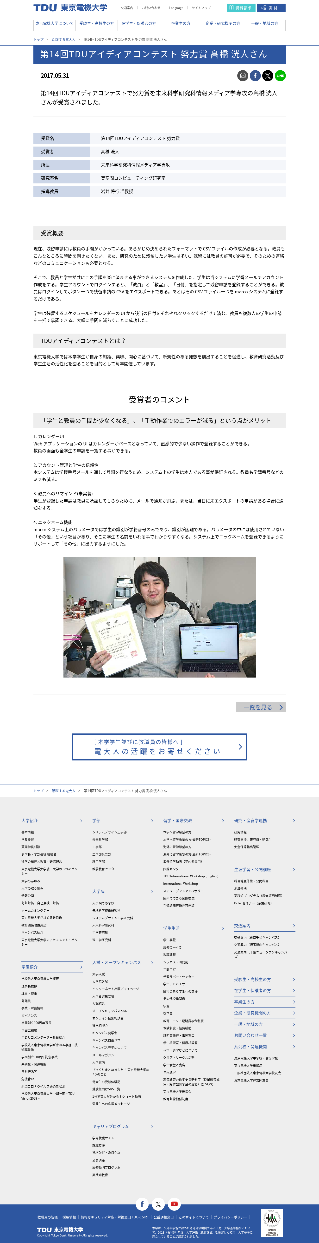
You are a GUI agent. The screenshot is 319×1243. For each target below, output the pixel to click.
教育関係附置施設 (33, 925)
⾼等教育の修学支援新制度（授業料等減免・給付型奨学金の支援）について (191, 1082)
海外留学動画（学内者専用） (183, 861)
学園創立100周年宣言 (36, 1022)
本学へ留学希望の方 (177, 832)
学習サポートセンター (178, 976)
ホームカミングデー (35, 910)
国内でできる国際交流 (178, 898)
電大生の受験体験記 (106, 1081)
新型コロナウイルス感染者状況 (43, 1086)
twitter (267, 75)
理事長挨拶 (29, 986)
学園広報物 (29, 1030)
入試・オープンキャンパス (116, 962)
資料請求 (243, 8)
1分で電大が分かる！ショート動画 (116, 1096)
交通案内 (127, 7)
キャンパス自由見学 (106, 1040)
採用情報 (69, 1217)
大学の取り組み (32, 888)
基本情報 (27, 832)
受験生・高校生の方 (96, 23)
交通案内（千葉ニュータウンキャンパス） (260, 954)
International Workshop (180, 883)
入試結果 (98, 1003)
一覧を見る (258, 707)
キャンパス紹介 (32, 932)
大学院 (98, 891)
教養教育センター (104, 869)
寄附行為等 (29, 1071)
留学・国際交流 (177, 820)
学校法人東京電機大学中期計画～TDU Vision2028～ (48, 1096)
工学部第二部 (101, 854)
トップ (38, 39)
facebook (255, 75)
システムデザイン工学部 (109, 832)
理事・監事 (29, 993)
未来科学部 (100, 839)
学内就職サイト (103, 1137)
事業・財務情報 (32, 1008)
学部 (96, 820)
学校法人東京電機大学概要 (40, 978)
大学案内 (98, 1062)
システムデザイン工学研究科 (112, 917)
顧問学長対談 (30, 846)
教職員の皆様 (48, 1217)
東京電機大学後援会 (177, 1091)
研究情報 (240, 832)
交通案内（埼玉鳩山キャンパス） (257, 944)
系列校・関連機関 (33, 1064)
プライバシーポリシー (230, 1217)
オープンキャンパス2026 (109, 1010)
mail (242, 75)
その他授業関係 (174, 998)
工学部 (97, 846)
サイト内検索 (225, 8)
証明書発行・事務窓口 (178, 1035)
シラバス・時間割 (175, 962)
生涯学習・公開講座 (252, 869)
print (230, 75)
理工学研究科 (101, 939)
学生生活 (171, 928)
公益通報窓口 (164, 1217)
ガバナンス (29, 1015)
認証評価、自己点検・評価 (40, 902)
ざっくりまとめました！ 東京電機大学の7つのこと (120, 1072)
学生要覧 (169, 939)
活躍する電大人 (63, 39)
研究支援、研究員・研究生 (253, 839)
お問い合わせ (151, 7)
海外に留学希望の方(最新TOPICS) (187, 854)
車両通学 (169, 1072)
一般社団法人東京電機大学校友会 (257, 1072)
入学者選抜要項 (103, 996)
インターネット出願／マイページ (115, 988)
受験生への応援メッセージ (111, 1103)
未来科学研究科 (103, 925)
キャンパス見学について (109, 1047)
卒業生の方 (180, 23)
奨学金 (168, 1013)
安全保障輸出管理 (246, 846)
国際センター (172, 869)
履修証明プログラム (106, 1167)
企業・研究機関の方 (223, 23)
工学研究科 (100, 932)
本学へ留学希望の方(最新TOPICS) (187, 839)
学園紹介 (29, 967)
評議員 (26, 1000)
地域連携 (240, 888)
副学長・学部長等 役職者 (38, 854)
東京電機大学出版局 (248, 1065)
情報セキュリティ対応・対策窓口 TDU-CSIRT (115, 1217)
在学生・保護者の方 (138, 23)
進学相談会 (100, 1025)
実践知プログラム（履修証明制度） (259, 895)
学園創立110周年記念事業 (39, 1057)
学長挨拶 (27, 839)
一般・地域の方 (264, 23)
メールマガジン (103, 1055)
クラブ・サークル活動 (178, 1057)
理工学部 (98, 861)
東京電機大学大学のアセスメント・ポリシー (49, 942)
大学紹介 (29, 820)
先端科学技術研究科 (106, 910)
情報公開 (27, 895)
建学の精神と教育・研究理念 (41, 861)
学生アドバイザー (175, 983)
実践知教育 (100, 1174)
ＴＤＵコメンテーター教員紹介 (43, 1037)
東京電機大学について (54, 23)
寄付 (273, 8)
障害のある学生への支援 (180, 991)
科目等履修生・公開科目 (251, 881)
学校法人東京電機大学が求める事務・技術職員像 (49, 1047)
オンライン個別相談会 (108, 1018)
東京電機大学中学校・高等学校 (256, 1058)
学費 (166, 1006)
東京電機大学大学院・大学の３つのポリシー (49, 871)
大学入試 (98, 974)
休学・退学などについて (180, 1050)
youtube (174, 1204)
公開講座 (98, 1160)
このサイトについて (194, 1217)
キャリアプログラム (110, 1126)
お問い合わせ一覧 (250, 1035)
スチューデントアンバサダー (183, 890)
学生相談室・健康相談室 (180, 1042)
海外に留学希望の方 (177, 846)
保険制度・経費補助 (177, 1028)
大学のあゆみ (30, 881)
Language (176, 7)
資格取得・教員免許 (106, 1152)
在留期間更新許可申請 (178, 905)
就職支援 (98, 1145)
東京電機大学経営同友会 (251, 1080)
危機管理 (27, 1078)
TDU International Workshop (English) (190, 876)
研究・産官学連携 (250, 820)
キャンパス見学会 (104, 1032)
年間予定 (169, 969)
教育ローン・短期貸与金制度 (183, 1020)
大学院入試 (100, 981)
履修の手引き (172, 947)
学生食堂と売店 (174, 1064)
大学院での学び (103, 903)
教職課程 (169, 954)
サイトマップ (201, 7)
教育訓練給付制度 (175, 1098)
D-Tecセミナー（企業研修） (254, 903)
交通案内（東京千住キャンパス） (257, 937)
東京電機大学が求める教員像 (41, 917)
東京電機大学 (60, 1230)
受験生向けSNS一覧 (106, 1089)
